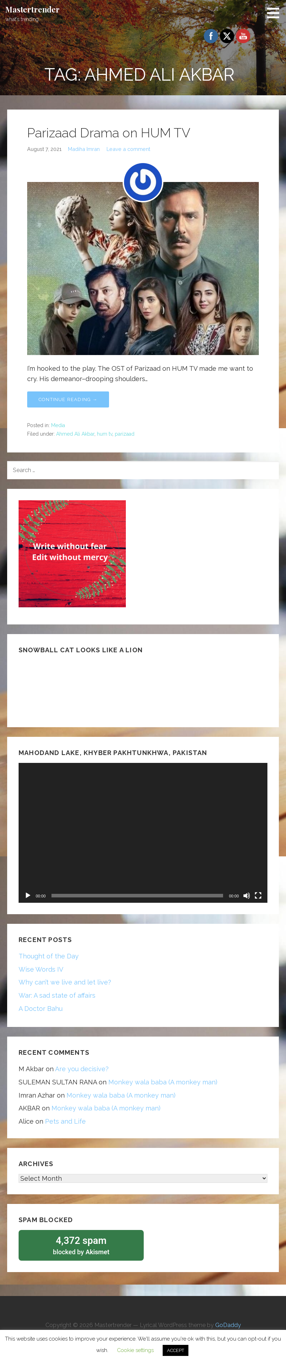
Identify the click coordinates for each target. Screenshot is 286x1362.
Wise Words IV (41, 969)
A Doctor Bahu (41, 1008)
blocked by (81, 1245)
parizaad (124, 434)
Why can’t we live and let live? (65, 982)
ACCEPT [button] (175, 1350)
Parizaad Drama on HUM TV (108, 132)
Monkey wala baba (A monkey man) (162, 1082)
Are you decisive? (82, 1069)
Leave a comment (128, 149)
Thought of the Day (49, 956)
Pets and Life (65, 1121)
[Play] (27, 895)
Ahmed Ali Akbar (75, 434)
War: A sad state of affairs (57, 995)
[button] (275, 13)
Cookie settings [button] (135, 1350)
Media (58, 425)
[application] (143, 833)
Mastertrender (32, 9)
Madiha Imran (84, 149)
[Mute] (246, 895)
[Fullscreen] (258, 895)
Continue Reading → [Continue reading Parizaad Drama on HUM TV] (68, 399)
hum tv (104, 434)
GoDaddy (228, 1325)
